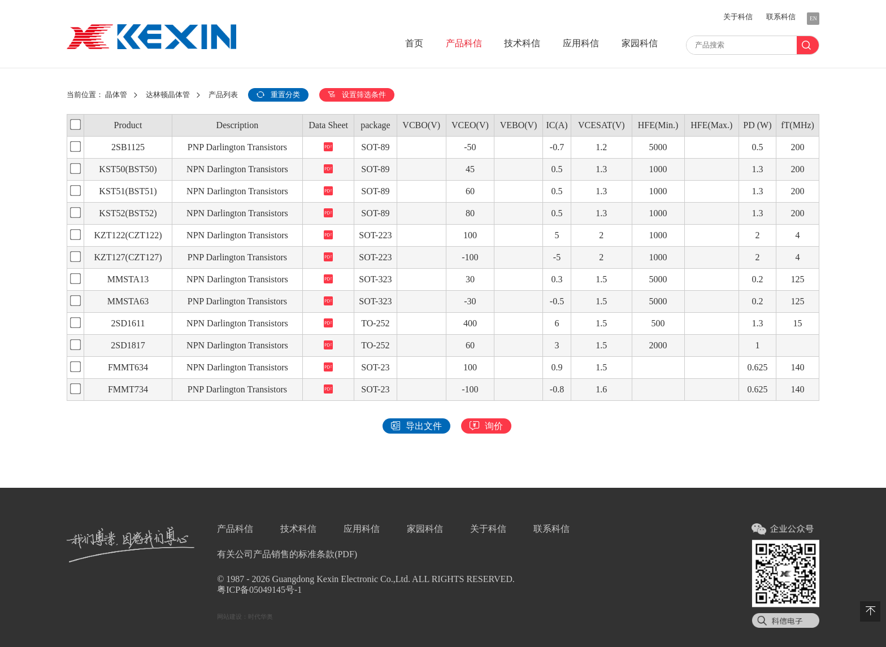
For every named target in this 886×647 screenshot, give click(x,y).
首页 (414, 43)
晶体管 (116, 95)
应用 (581, 43)
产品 (464, 43)
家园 (640, 43)
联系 (781, 17)
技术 (522, 43)
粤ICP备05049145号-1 (259, 589)
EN (813, 18)
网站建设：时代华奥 (245, 616)
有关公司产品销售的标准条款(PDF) (287, 554)
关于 (738, 17)
